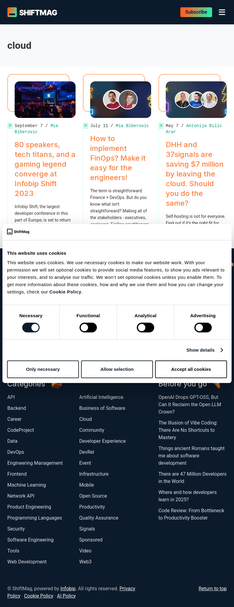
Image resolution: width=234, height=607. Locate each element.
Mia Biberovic (36, 129)
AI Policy (66, 596)
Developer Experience (102, 441)
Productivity (92, 507)
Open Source (93, 496)
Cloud (85, 419)
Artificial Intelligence (101, 397)
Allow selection (116, 369)
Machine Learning (26, 485)
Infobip (68, 588)
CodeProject (20, 430)
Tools (13, 551)
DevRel (86, 452)
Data (12, 441)
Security (16, 529)
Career (14, 419)
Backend (16, 408)
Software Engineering (30, 540)
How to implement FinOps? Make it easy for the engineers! (118, 158)
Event (85, 463)
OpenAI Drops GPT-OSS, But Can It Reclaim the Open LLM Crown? (189, 404)
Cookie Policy (65, 291)
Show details (200, 350)
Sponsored (91, 540)
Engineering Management (35, 463)
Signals (87, 529)
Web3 (85, 562)
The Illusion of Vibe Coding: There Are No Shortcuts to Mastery (188, 430)
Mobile (86, 485)
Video (85, 551)
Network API (20, 496)
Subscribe (196, 12)
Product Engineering (29, 507)
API (11, 397)
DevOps (15, 452)
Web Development (27, 562)
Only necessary (43, 369)
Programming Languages (34, 518)
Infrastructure (93, 474)
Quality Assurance (98, 518)
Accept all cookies (191, 369)
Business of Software (102, 408)
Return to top (213, 588)
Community (91, 430)
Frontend (17, 474)
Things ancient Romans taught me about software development (191, 455)
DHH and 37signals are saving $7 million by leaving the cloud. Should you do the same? (195, 174)
